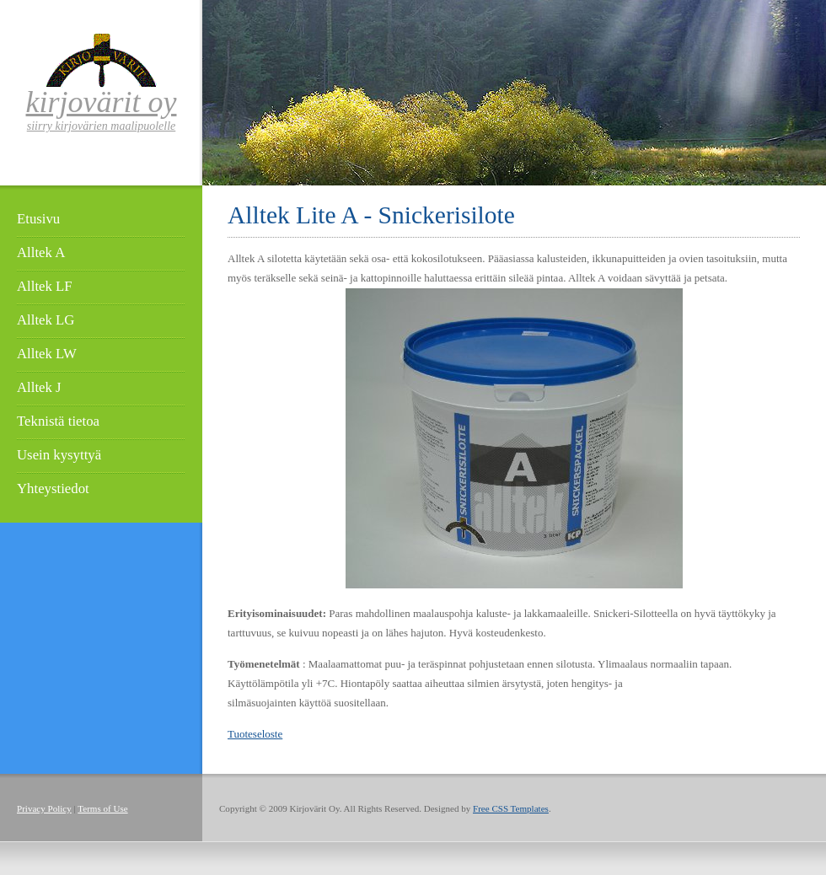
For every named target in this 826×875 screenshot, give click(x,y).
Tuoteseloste (255, 733)
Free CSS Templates (511, 808)
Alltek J (39, 387)
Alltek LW (47, 354)
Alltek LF (44, 286)
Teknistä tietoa (58, 421)
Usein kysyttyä (59, 455)
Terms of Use (102, 808)
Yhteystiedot (53, 488)
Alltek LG (45, 320)
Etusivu (38, 219)
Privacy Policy (44, 808)
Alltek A (41, 252)
